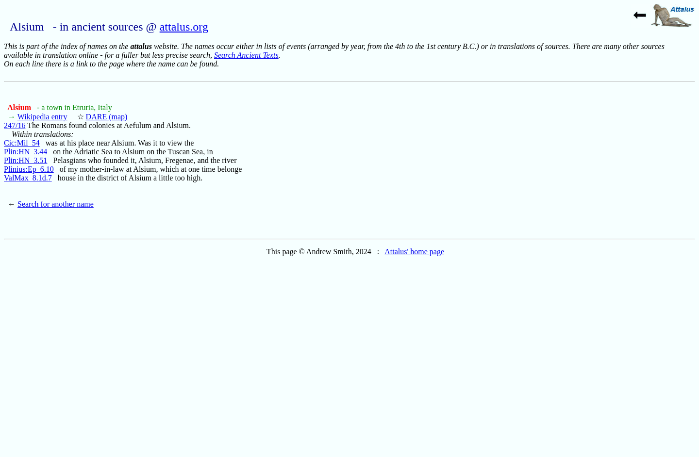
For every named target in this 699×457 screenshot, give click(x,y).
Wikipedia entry (42, 117)
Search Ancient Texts (246, 55)
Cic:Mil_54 (22, 143)
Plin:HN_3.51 (25, 160)
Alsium (20, 107)
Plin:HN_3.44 (25, 151)
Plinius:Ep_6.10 (29, 169)
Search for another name (55, 204)
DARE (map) (107, 117)
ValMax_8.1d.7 (28, 178)
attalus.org (184, 26)
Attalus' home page (414, 251)
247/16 (14, 125)
